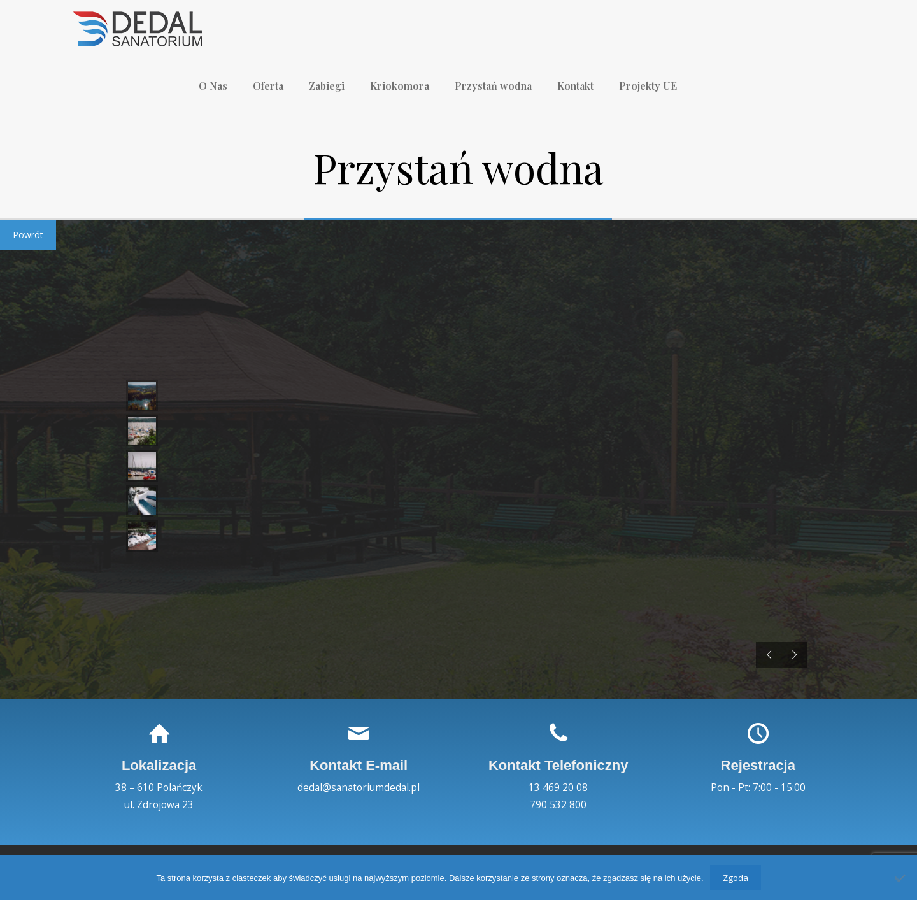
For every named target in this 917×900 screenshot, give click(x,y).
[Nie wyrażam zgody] (901, 877)
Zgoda (735, 877)
